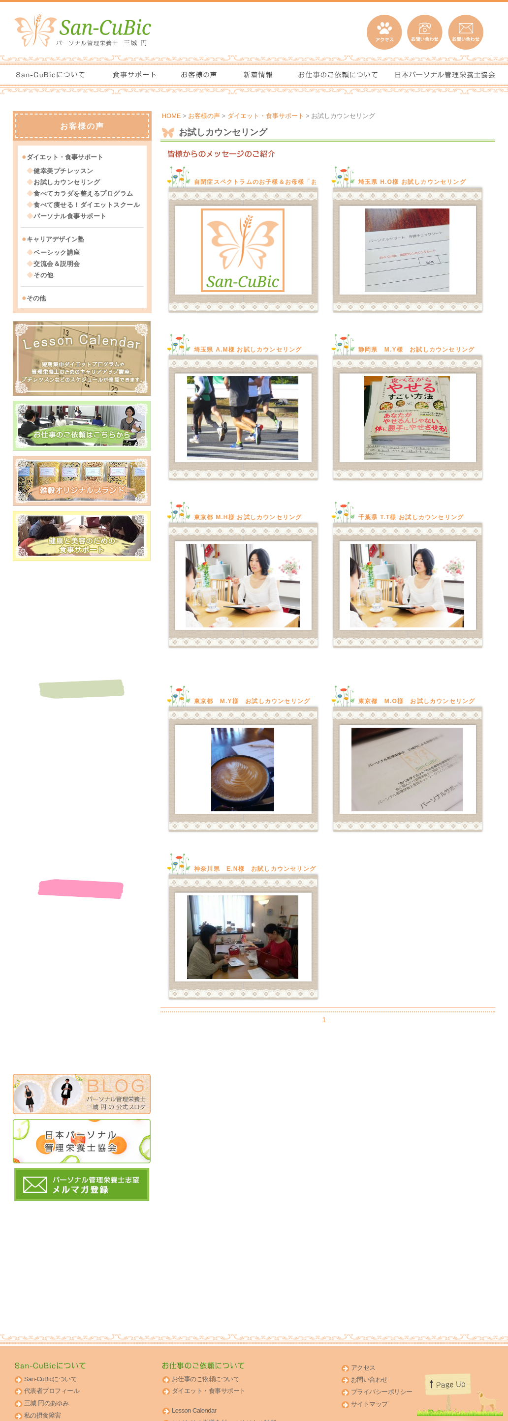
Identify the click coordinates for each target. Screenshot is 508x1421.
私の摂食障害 (42, 1415)
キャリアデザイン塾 (55, 239)
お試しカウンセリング (66, 181)
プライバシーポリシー (382, 1391)
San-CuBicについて (50, 1379)
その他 (43, 274)
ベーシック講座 (56, 252)
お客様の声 (204, 115)
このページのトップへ (454, 1392)
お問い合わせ (369, 1379)
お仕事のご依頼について (205, 1379)
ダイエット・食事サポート (265, 115)
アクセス (363, 1367)
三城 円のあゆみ (46, 1403)
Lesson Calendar (194, 1410)
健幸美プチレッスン (63, 170)
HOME (171, 115)
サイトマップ (369, 1404)
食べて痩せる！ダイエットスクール (86, 204)
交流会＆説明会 (56, 263)
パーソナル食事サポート (70, 215)
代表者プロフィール (51, 1390)
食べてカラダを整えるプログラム (83, 193)
